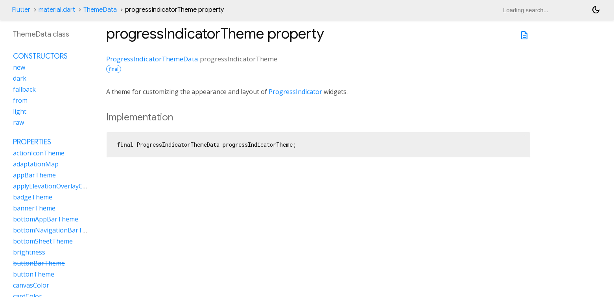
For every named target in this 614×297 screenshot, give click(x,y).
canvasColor (31, 285)
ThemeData (100, 10)
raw (18, 122)
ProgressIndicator (295, 91)
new (19, 67)
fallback (24, 89)
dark (19, 78)
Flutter (21, 10)
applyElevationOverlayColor (54, 186)
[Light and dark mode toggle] (596, 10)
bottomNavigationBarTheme (56, 230)
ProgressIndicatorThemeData (152, 58)
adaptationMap (36, 164)
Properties (32, 142)
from (20, 100)
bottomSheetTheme (43, 241)
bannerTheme (34, 208)
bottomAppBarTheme (45, 219)
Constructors (40, 56)
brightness (29, 252)
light (19, 111)
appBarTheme (34, 175)
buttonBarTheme (39, 263)
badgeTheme (32, 197)
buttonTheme (33, 274)
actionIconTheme (39, 153)
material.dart (57, 10)
